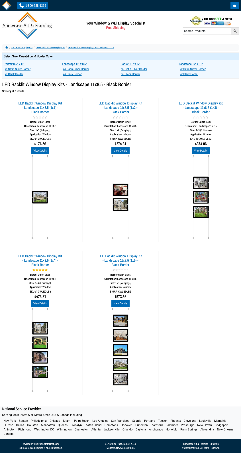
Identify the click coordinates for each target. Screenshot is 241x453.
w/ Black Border (14, 74)
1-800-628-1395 (32, 5)
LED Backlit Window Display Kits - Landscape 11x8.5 (91, 47)
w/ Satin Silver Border (17, 69)
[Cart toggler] (234, 5)
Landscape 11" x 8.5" (74, 64)
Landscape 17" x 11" (191, 64)
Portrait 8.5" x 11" (14, 64)
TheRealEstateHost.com (46, 444)
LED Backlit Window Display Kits (50, 47)
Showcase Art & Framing (195, 444)
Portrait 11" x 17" (130, 64)
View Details (40, 150)
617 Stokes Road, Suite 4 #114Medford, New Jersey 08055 (120, 446)
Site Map (214, 444)
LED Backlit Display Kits (21, 47)
